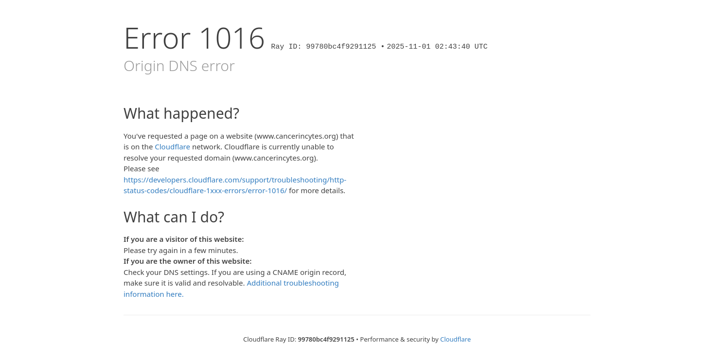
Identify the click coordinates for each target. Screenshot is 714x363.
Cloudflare (172, 146)
